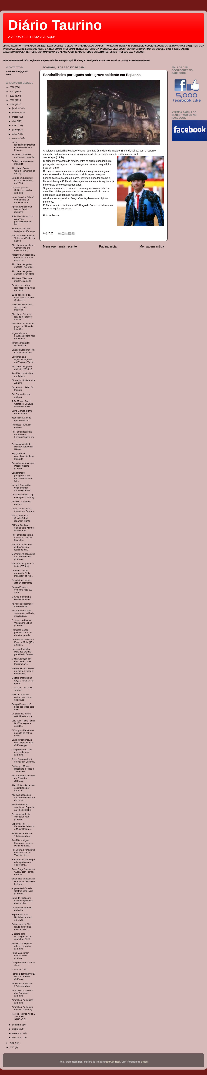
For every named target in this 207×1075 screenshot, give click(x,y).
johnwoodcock (113, 1062)
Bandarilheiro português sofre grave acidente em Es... (22, 477)
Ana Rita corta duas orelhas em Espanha (23, 155)
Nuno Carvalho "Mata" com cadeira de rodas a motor (22, 200)
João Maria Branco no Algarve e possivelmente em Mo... (22, 220)
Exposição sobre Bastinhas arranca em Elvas (22, 917)
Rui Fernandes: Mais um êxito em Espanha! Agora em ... (23, 436)
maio (15, 125)
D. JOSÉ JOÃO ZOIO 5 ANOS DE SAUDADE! (23, 1017)
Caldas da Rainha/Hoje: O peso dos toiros (23, 351)
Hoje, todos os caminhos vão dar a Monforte (23, 456)
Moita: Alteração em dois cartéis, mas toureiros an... (21, 661)
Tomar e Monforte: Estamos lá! (20, 344)
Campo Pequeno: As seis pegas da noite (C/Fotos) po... (22, 742)
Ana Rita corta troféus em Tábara (22, 374)
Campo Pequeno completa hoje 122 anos (22, 590)
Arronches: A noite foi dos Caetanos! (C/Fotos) (22, 993)
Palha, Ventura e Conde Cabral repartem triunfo (21, 518)
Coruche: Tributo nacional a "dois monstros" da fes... (22, 573)
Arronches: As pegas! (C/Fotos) (22, 1001)
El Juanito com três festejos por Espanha (23, 229)
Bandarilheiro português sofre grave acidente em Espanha (92, 75)
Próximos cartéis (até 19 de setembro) (22, 834)
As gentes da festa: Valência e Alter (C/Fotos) (21, 817)
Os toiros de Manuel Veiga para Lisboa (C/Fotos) (22, 623)
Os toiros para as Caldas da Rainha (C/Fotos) (22, 190)
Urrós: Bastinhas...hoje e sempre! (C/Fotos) (23, 496)
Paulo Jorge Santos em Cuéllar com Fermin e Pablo (23, 872)
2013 (12, 100)
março (15, 117)
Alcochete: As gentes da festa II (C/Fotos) (23, 272)
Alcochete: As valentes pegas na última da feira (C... (23, 326)
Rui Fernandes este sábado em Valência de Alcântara (23, 613)
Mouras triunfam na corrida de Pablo (21, 598)
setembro (17, 1025)
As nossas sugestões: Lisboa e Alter (22, 605)
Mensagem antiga (151, 246)
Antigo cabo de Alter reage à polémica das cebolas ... (21, 927)
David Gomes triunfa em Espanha (22, 412)
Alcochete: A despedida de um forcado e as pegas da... (23, 257)
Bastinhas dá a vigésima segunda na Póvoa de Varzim (23, 359)
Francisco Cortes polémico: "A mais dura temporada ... (22, 633)
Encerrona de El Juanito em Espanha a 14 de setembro (23, 807)
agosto (15, 138)
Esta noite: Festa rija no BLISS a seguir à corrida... (23, 723)
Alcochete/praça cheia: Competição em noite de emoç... (23, 248)
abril (14, 121)
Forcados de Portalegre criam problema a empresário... (23, 862)
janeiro (15, 108)
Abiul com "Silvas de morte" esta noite (22, 279)
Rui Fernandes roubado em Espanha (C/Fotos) (23, 778)
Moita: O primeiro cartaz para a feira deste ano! (22, 697)
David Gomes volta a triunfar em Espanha (23, 510)
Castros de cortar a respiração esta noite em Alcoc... (23, 288)
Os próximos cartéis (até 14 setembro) (22, 581)
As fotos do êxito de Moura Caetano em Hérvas (22, 447)
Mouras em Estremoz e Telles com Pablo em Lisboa (23, 238)
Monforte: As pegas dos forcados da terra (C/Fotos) (23, 556)
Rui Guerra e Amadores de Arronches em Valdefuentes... (23, 852)
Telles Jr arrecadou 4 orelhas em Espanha (23, 760)
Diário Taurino (55, 25)
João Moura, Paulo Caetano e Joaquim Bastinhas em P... (22, 404)
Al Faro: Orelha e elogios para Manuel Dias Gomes (23, 528)
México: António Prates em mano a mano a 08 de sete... (23, 671)
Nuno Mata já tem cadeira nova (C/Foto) (20, 955)
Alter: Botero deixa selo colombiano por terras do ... (23, 788)
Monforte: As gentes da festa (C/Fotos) (23, 565)
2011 (12, 91)
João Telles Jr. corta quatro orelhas (21, 419)
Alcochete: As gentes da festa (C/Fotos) (22, 367)
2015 (12, 1043)
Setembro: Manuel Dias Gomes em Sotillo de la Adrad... (23, 881)
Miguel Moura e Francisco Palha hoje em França (23, 336)
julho (15, 134)
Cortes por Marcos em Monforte (23, 162)
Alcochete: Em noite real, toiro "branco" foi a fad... (22, 317)
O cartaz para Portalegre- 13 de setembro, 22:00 (21, 936)
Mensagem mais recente (60, 246)
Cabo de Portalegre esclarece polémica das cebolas (22, 901)
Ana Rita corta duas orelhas (21, 503)
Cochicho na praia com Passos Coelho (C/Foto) (23, 466)
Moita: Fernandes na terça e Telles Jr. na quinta (22, 680)
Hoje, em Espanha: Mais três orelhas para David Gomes (22, 652)
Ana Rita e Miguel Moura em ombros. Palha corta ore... (22, 843)
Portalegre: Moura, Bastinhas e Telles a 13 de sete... (23, 769)
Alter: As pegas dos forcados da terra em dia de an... (23, 798)
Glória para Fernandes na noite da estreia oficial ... (23, 733)
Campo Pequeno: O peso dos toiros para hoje (23, 707)
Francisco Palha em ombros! (21, 426)
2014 (12, 104)
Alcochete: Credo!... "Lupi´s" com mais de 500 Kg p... (23, 171)
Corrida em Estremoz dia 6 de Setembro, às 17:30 (22, 180)
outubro (16, 1029)
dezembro (17, 1037)
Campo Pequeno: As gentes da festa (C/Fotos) (22, 752)
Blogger (144, 1062)
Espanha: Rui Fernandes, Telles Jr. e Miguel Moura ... (23, 826)
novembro (17, 1033)
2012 (12, 96)
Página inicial (108, 246)
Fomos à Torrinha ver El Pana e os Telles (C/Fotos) (23, 976)
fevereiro (17, 112)
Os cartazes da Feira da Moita (22, 909)
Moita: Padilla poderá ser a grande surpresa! (22, 307)
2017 (12, 1047)
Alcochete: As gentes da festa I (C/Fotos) (22, 265)
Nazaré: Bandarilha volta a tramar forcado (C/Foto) (21, 488)
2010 (12, 87)
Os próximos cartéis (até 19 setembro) (22, 715)
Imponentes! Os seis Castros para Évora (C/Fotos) (22, 891)
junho (15, 129)
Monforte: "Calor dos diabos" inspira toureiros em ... (22, 547)
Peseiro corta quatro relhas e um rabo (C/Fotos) (21, 946)
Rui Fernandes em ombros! (21, 395)
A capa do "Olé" (19, 969)
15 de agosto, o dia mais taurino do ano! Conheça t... (23, 297)
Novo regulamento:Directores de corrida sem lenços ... (23, 146)
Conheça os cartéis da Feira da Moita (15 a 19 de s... (23, 642)
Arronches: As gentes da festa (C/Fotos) (22, 1008)
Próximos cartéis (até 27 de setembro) (22, 984)
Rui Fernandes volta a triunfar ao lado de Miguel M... (22, 537)
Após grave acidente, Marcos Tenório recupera (22, 209)
